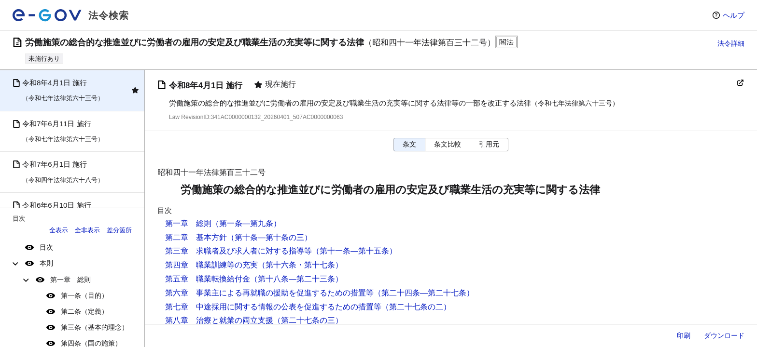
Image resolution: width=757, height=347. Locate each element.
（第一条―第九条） (246, 223)
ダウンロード (724, 335)
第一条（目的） (84, 295)
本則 (46, 263)
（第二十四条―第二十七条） (424, 293)
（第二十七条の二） (416, 307)
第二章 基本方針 (196, 237)
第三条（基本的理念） (94, 327)
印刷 (683, 335)
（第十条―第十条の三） (269, 237)
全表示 (58, 230)
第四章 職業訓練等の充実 (211, 265)
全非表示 (87, 230)
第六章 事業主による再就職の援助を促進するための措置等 (269, 293)
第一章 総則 (70, 279)
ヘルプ (733, 15)
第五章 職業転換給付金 (207, 279)
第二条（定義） (84, 311)
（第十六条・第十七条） (300, 265)
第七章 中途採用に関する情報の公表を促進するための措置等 (273, 307)
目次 (46, 247)
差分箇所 (119, 230)
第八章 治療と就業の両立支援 (219, 320)
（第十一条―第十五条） (354, 251)
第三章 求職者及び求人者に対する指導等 (238, 251)
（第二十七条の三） (308, 320)
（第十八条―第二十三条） (296, 279)
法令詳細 (730, 43)
